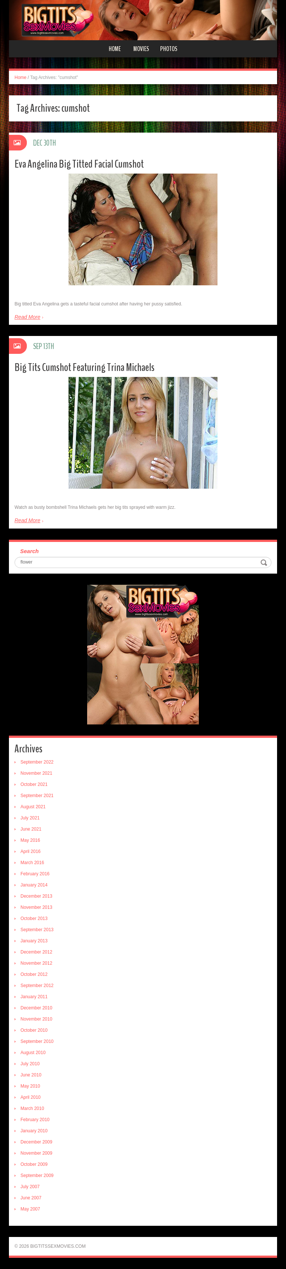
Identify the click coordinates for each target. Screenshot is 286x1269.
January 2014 (34, 885)
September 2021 (37, 795)
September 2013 (37, 929)
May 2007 (30, 1209)
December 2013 (36, 896)
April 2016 (30, 851)
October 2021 (34, 784)
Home (115, 48)
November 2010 (36, 1019)
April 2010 (30, 1097)
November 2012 (36, 963)
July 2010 (29, 1063)
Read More (27, 317)
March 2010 (32, 1108)
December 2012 (36, 952)
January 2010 (34, 1130)
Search (29, 551)
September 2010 (37, 1041)
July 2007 (29, 1186)
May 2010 (30, 1086)
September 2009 (37, 1175)
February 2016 (35, 873)
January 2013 (34, 940)
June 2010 (30, 1075)
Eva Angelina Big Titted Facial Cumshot (79, 164)
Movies (141, 48)
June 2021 (30, 829)
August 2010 (32, 1052)
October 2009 (34, 1164)
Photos (168, 48)
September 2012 (37, 985)
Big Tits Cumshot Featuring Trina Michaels (85, 367)
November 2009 (36, 1153)
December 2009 (36, 1142)
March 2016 (32, 862)
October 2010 (34, 1030)
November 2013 (36, 907)
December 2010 (36, 1008)
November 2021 (36, 773)
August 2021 (32, 806)
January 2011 (34, 996)
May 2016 (30, 840)
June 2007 (30, 1197)
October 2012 (34, 974)
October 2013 (34, 918)
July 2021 (29, 818)
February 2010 (35, 1119)
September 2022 (37, 762)
